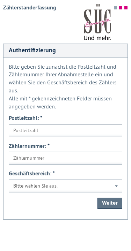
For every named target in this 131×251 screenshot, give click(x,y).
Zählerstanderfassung (29, 8)
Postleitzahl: (25, 118)
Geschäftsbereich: (32, 173)
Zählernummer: (29, 146)
